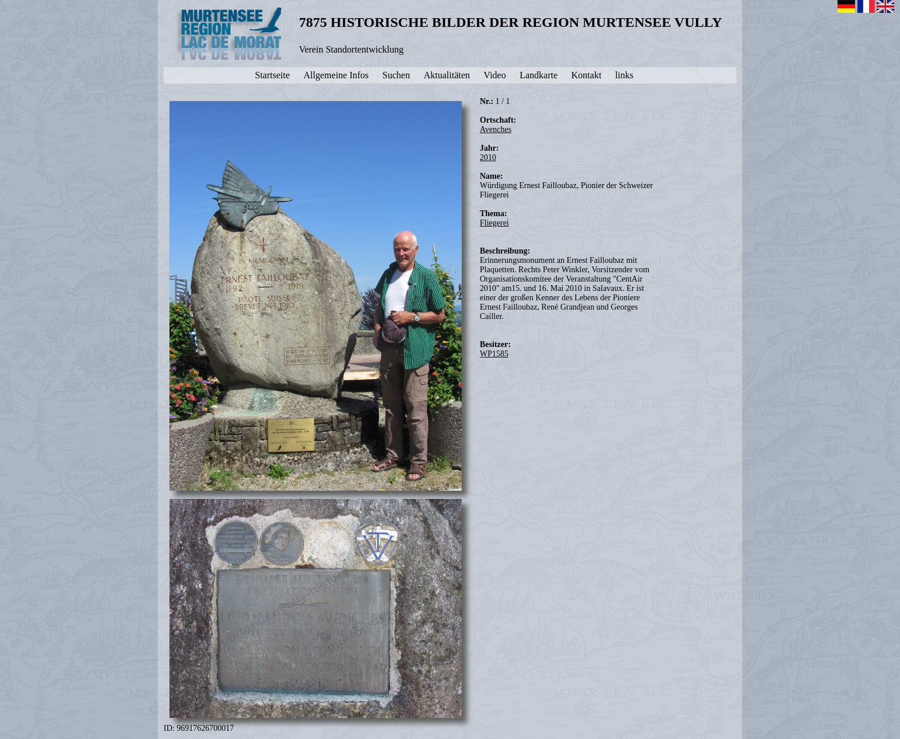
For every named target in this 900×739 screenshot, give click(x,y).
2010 (488, 157)
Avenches (495, 129)
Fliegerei (494, 222)
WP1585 (494, 353)
